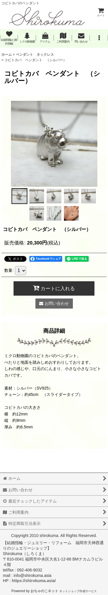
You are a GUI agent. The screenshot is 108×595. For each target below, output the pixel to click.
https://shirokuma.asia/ (34, 580)
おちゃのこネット (44, 591)
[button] (99, 38)
